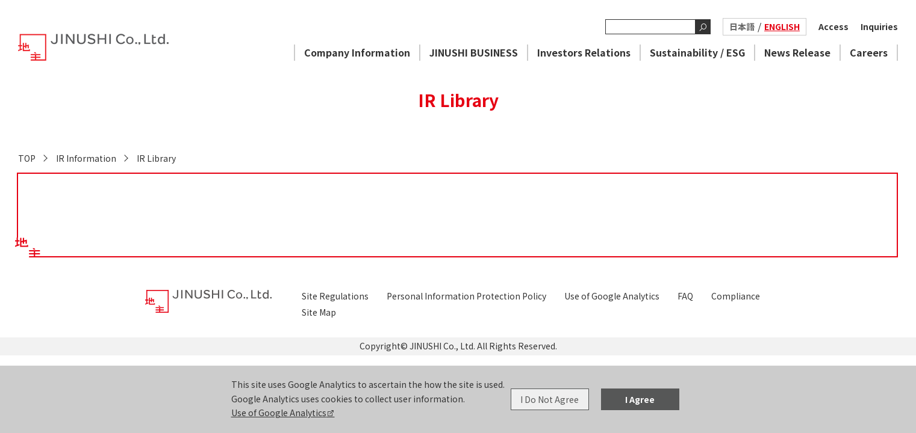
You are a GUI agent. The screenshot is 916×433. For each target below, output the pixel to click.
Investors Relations (584, 52)
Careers (869, 52)
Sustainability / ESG (697, 52)
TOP (27, 158)
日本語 (742, 26)
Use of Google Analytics (278, 413)
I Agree (640, 399)
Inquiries (879, 26)
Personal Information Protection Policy (466, 296)
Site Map (319, 312)
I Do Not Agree (549, 399)
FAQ (685, 296)
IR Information (86, 158)
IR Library (156, 158)
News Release (797, 52)
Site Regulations (335, 296)
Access (833, 26)
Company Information (357, 52)
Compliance (735, 296)
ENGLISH (782, 26)
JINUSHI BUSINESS (473, 52)
